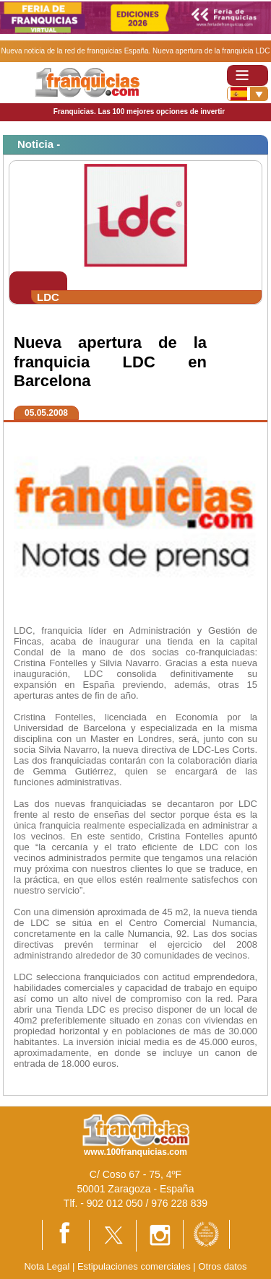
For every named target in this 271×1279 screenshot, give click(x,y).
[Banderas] (247, 94)
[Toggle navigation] (247, 75)
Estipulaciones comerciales (135, 1266)
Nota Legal (46, 1266)
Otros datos (222, 1266)
